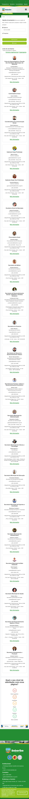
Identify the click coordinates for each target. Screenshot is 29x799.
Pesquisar (5, 33)
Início (3, 16)
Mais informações (14, 82)
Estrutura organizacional (12, 52)
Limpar (14, 43)
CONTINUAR (22, 792)
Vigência (5, 27)
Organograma (22, 52)
